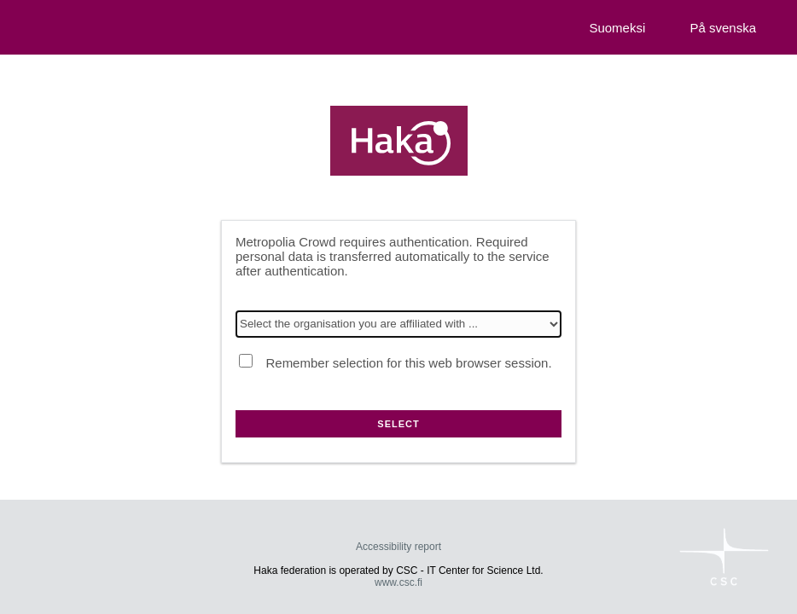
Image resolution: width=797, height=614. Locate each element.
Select (398, 424)
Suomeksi (617, 27)
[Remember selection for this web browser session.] (246, 361)
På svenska (722, 27)
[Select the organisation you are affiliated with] (398, 324)
